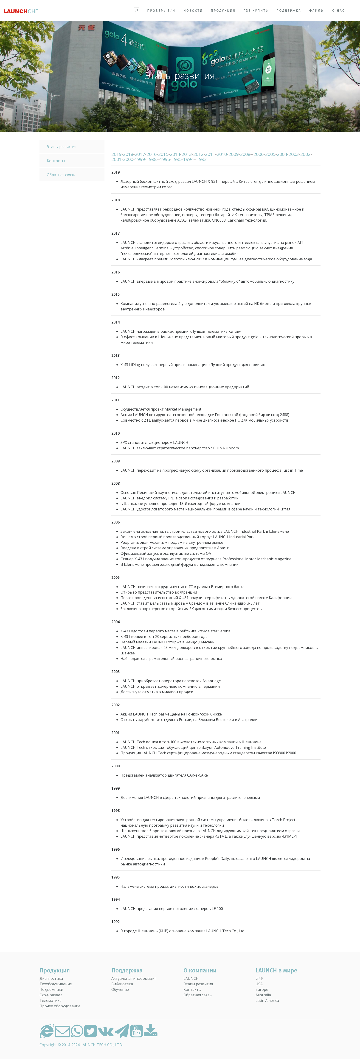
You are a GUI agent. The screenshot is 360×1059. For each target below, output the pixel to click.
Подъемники (51, 989)
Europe (262, 989)
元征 (259, 978)
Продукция (223, 11)
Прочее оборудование (59, 1005)
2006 (258, 154)
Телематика (50, 1000)
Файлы (316, 11)
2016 (151, 154)
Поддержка (288, 11)
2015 (163, 154)
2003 (294, 154)
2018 (128, 154)
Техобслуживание (55, 983)
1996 (165, 159)
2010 (222, 154)
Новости (193, 11)
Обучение (120, 989)
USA (259, 983)
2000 (128, 159)
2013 (187, 154)
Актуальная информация (133, 978)
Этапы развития (61, 146)
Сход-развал (50, 994)
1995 (177, 159)
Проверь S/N (161, 11)
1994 (188, 159)
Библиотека (122, 983)
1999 (140, 159)
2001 (116, 159)
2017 (140, 154)
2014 (175, 154)
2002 (305, 154)
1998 (151, 159)
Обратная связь (61, 174)
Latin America (267, 1000)
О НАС (338, 11)
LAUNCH (191, 978)
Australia (263, 994)
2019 (116, 154)
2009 (233, 154)
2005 (270, 154)
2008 (245, 154)
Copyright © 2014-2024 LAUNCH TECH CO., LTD (80, 1044)
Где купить (256, 11)
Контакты (56, 160)
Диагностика (51, 978)
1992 (202, 159)
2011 (210, 154)
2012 (198, 154)
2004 (282, 154)
